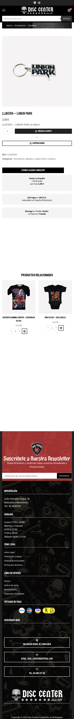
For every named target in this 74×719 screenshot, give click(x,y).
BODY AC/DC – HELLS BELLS (55, 317)
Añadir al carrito (45, 131)
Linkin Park (40, 158)
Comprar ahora (38, 143)
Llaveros (32, 25)
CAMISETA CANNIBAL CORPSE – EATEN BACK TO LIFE (19, 319)
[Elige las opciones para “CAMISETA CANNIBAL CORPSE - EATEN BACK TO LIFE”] (24, 331)
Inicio (9, 25)
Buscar (66, 18)
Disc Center (33, 717)
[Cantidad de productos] (7, 131)
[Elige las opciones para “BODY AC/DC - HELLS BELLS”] (61, 327)
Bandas (29, 158)
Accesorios (20, 25)
